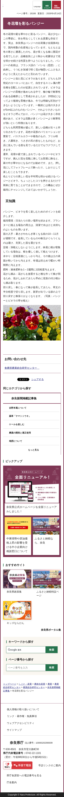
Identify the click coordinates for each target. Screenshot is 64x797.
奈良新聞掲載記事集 (24, 398)
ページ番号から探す (21, 659)
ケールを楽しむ (16, 424)
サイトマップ (14, 730)
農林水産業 (39, 684)
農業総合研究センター (34, 687)
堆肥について (15, 441)
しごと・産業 (25, 684)
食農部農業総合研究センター (22, 368)
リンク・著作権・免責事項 (22, 716)
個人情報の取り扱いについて (23, 709)
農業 (50, 684)
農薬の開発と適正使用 (20, 432)
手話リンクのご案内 (49, 765)
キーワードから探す (21, 641)
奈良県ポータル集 (51, 630)
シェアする (37, 379)
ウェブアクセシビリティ (20, 723)
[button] (37, 5)
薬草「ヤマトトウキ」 (20, 416)
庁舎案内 (12, 782)
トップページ (9, 684)
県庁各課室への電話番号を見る (24, 775)
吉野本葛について (17, 408)
